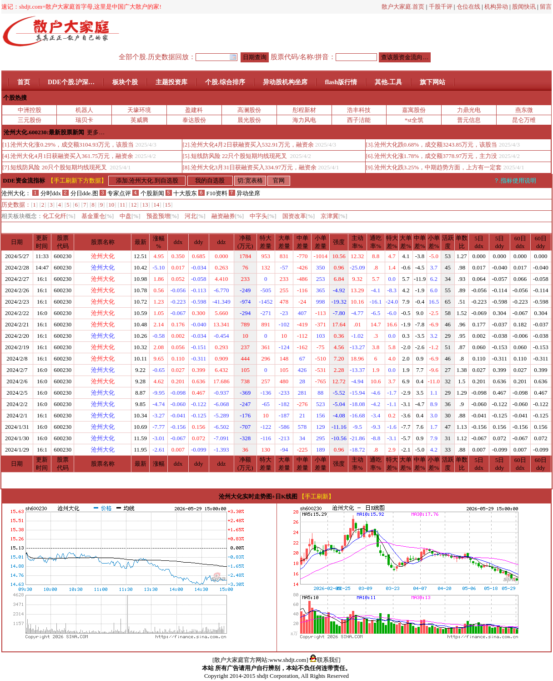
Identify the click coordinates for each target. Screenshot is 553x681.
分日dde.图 (81, 193)
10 (111, 204)
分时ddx (46, 193)
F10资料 (212, 193)
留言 (546, 6)
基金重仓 (97, 216)
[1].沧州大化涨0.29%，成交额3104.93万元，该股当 (68, 144)
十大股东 (181, 193)
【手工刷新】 (316, 496)
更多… (96, 132)
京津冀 (334, 216)
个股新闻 (148, 193)
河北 (195, 216)
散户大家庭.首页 (403, 6)
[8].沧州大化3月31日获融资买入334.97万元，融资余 (249, 167)
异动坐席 (244, 193)
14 (156, 204)
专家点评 (115, 193)
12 (134, 204)
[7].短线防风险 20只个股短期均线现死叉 (55, 167)
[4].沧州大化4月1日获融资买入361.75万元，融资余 (67, 155)
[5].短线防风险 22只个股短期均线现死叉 (235, 155)
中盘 (130, 216)
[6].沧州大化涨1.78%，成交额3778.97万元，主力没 (431, 155)
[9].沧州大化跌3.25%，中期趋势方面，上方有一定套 (434, 167)
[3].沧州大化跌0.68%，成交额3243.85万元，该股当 (431, 144)
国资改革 (298, 216)
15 (168, 204)
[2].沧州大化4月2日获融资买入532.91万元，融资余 (247, 144)
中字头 (263, 216)
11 (123, 204)
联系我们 (325, 659)
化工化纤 (59, 216)
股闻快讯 (524, 6)
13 (145, 204)
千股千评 (440, 6)
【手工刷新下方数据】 (77, 180)
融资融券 (227, 216)
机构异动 (496, 6)
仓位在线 (468, 6)
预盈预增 (162, 216)
